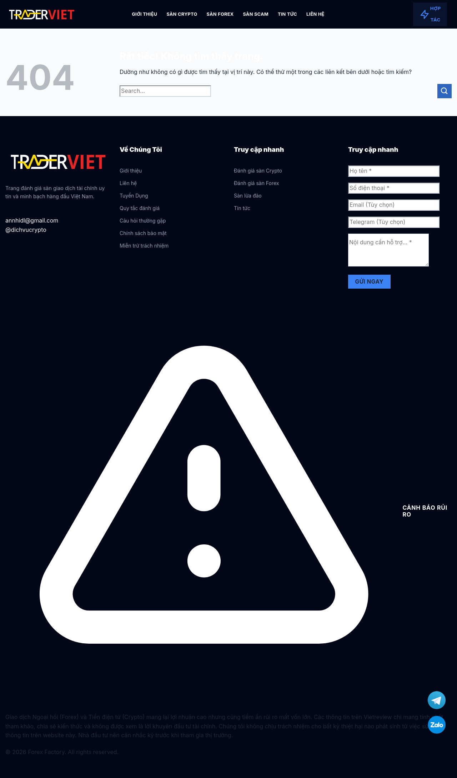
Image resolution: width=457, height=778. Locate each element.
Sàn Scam (255, 14)
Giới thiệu (144, 14)
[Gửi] (444, 91)
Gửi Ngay (369, 281)
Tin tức (287, 14)
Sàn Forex (220, 14)
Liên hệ (315, 14)
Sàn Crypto (181, 14)
